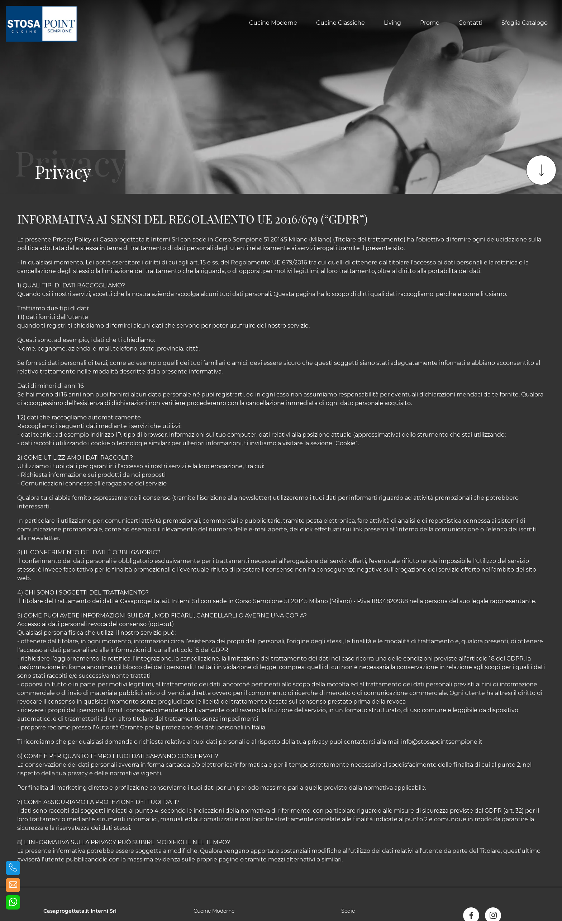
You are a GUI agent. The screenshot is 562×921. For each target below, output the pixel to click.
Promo (429, 22)
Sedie (348, 911)
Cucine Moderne (273, 22)
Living (392, 22)
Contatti (470, 22)
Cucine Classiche (340, 22)
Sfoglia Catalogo (524, 22)
